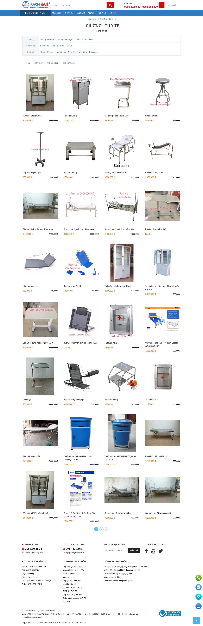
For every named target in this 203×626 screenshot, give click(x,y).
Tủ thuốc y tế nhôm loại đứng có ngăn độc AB (162, 288)
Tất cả (27, 63)
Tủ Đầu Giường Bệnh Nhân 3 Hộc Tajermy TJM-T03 (78, 458)
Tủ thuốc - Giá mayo (84, 39)
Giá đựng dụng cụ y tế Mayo (117, 116)
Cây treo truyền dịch (32, 172)
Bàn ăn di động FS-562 (155, 229)
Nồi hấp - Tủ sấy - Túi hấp (73, 588)
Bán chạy (39, 63)
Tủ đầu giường (70, 116)
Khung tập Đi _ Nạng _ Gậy (73, 570)
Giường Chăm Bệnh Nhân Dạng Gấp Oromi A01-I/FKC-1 (79, 515)
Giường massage (64, 39)
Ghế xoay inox (151, 116)
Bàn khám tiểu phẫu (31, 456)
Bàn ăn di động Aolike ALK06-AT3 (38, 343)
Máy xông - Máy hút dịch (72, 595)
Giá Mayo (27, 400)
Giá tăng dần (52, 63)
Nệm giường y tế (30, 286)
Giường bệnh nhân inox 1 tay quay (79, 229)
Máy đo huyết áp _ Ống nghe (74, 567)
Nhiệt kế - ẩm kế (69, 584)
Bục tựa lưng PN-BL (72, 286)
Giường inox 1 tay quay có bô (118, 513)
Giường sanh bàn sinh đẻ (116, 172)
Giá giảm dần (69, 63)
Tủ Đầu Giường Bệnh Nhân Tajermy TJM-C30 (120, 458)
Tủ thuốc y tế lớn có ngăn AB (35, 513)
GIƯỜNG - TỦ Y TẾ (108, 19)
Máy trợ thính (68, 577)
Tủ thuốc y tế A (151, 400)
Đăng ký (134, 550)
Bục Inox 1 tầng (70, 172)
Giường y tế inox (47, 39)
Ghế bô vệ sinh (69, 574)
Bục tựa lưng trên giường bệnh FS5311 (81, 343)
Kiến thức (102, 13)
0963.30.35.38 (32, 548)
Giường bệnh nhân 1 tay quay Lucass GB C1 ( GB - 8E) (161, 344)
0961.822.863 (72, 548)
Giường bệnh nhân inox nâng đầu (119, 229)
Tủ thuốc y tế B (111, 343)
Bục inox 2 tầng (111, 400)
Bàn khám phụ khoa (154, 172)
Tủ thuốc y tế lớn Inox (32, 116)
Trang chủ (56, 13)
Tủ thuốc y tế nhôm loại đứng (118, 286)
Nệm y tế (66, 601)
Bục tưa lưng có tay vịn (74, 400)
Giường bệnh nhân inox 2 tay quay (38, 229)
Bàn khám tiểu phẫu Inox (156, 456)
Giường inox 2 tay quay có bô (158, 513)
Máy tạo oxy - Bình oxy (71, 581)
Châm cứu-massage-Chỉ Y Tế (74, 598)
